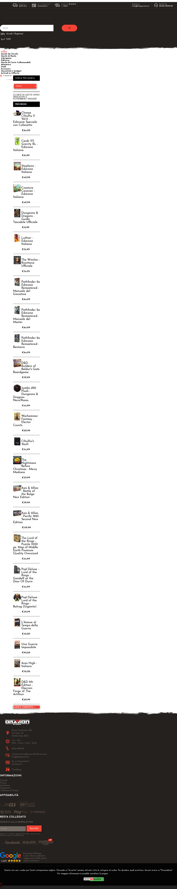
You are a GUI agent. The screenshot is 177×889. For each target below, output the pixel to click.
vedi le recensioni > (31, 861)
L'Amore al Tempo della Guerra (29, 625)
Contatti (4, 781)
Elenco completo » (24, 707)
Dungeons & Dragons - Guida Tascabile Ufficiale (25, 218)
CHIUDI (89, 883)
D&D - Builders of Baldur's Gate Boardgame (26, 368)
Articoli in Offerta (10, 73)
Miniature (6, 65)
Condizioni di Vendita (9, 791)
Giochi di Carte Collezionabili (15, 62)
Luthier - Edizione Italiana (27, 241)
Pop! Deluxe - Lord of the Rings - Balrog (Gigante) (26, 602)
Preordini (21, 104)
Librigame (6, 58)
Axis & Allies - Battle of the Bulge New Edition (25, 493)
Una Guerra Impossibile (29, 646)
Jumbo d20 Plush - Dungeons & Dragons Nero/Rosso (25, 394)
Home (4, 52)
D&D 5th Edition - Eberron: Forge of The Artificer (23, 688)
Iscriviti (34, 828)
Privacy (114, 874)
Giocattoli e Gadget (11, 71)
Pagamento (5, 788)
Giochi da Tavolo (9, 54)
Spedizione (5, 786)
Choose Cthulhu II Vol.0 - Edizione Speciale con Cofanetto (25, 119)
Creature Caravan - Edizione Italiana (24, 192)
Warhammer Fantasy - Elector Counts (25, 421)
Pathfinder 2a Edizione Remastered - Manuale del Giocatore (26, 288)
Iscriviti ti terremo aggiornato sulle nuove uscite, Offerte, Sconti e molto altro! (20, 834)
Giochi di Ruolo (8, 56)
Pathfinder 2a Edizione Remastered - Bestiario (26, 342)
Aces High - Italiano (29, 665)
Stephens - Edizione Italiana (28, 169)
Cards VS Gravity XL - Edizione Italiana (25, 146)
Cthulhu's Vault (27, 443)
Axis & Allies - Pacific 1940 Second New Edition (26, 518)
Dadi (3, 67)
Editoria (5, 60)
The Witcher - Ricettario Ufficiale (30, 263)
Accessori (5, 69)
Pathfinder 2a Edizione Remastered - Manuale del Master (26, 316)
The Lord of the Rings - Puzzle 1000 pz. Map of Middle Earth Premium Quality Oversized (25, 546)
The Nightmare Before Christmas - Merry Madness (25, 466)
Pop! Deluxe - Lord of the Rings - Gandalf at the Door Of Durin (26, 575)
